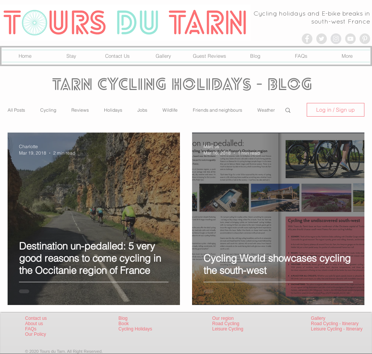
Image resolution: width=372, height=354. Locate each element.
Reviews (80, 110)
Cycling (48, 110)
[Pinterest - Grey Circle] (364, 38)
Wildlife (170, 110)
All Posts (16, 110)
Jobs (142, 110)
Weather (266, 110)
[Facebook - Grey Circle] (307, 38)
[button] (288, 111)
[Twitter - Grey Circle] (321, 38)
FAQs (30, 329)
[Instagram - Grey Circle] (336, 38)
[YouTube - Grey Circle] (350, 38)
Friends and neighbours (217, 110)
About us (34, 323)
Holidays (113, 110)
